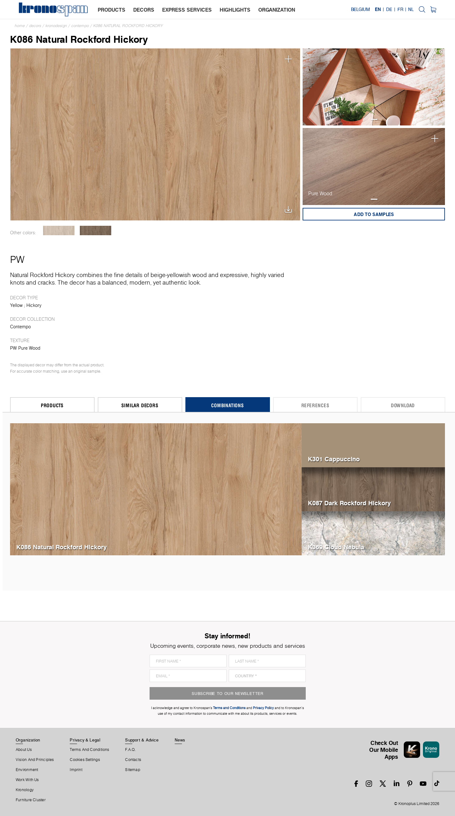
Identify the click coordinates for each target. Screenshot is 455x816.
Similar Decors (139, 405)
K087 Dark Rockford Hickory (349, 503)
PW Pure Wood (25, 348)
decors (143, 10)
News (180, 740)
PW (17, 259)
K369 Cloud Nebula (336, 547)
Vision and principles (35, 759)
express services (187, 10)
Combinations (227, 405)
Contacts (133, 759)
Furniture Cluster (31, 799)
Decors (35, 25)
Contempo (80, 25)
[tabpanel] (374, 86)
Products (52, 405)
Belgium (360, 9)
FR (400, 9)
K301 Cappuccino (334, 459)
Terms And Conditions (89, 749)
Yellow (16, 305)
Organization (28, 740)
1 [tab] (374, 119)
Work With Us (27, 779)
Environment (27, 769)
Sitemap (132, 769)
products (111, 10)
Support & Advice (142, 740)
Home (20, 25)
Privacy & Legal (85, 740)
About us (24, 749)
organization (276, 10)
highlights (235, 10)
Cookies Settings (85, 759)
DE (389, 9)
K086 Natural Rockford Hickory (128, 25)
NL (411, 9)
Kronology (25, 789)
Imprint (76, 769)
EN (378, 9)
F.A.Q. (130, 749)
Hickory (33, 305)
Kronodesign (56, 25)
